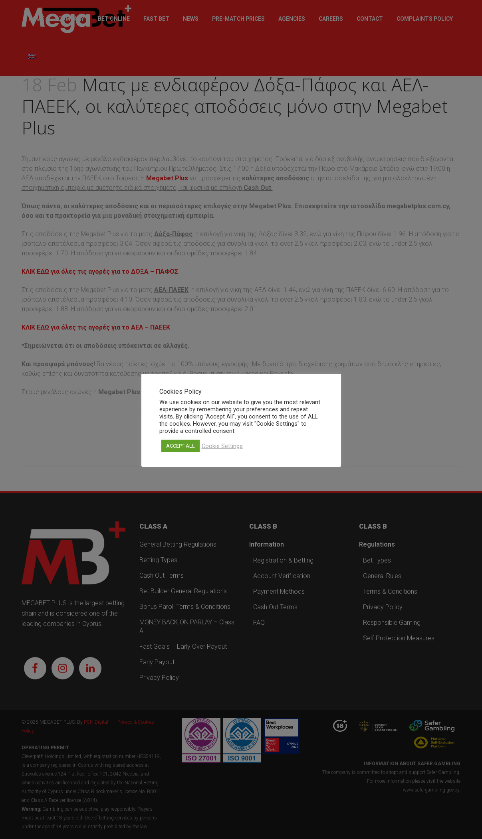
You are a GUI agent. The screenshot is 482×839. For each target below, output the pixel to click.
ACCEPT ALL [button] (180, 446)
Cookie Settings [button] (222, 446)
